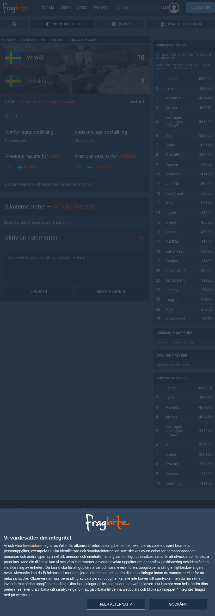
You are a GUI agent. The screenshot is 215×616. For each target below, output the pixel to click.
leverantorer (33, 545)
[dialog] (107, 562)
